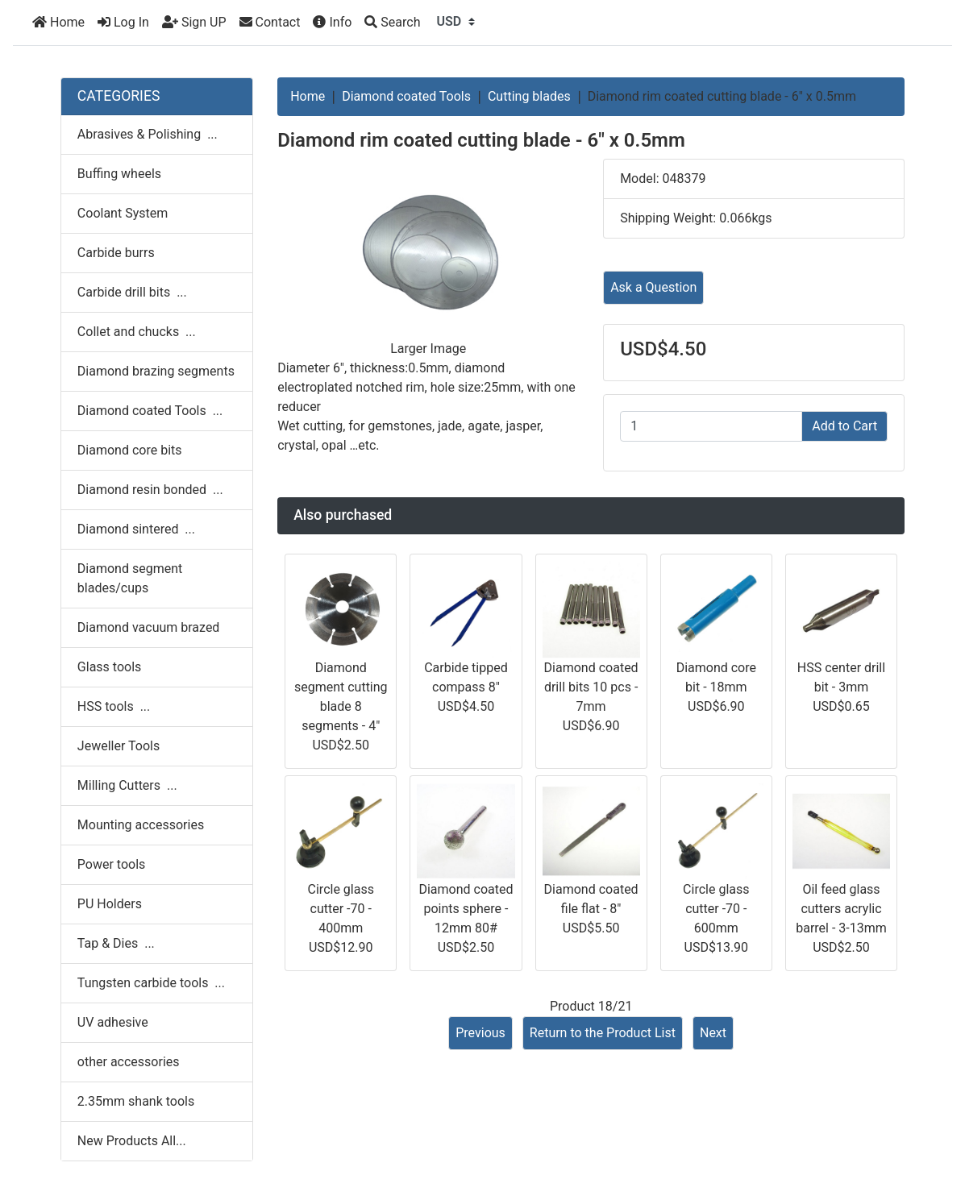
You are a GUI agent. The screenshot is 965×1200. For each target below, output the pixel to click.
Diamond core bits (129, 450)
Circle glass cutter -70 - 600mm (716, 909)
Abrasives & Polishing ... (147, 134)
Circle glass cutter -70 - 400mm (341, 909)
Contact (270, 22)
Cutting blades (529, 96)
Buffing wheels (119, 173)
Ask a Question (653, 287)
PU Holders (109, 903)
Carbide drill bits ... (132, 292)
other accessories (128, 1061)
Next (713, 1032)
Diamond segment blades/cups (129, 578)
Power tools (111, 864)
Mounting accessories (140, 825)
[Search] (392, 22)
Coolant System (122, 213)
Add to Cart (844, 426)
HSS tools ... (113, 706)
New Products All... (131, 1140)
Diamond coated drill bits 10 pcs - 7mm (591, 687)
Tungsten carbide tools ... (151, 982)
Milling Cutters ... (127, 785)
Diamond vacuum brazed (148, 627)
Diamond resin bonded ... (150, 489)
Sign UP (194, 22)
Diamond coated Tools (406, 96)
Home (58, 22)
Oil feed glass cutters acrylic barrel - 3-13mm (841, 909)
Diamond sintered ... (136, 529)
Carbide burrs (116, 252)
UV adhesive (112, 1022)
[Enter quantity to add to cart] (711, 426)
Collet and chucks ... (136, 331)
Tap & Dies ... (116, 943)
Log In (123, 22)
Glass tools (109, 667)
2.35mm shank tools (135, 1101)
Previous (480, 1032)
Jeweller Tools (118, 746)
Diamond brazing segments (156, 371)
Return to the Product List (603, 1032)
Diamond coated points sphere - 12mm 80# (465, 909)
